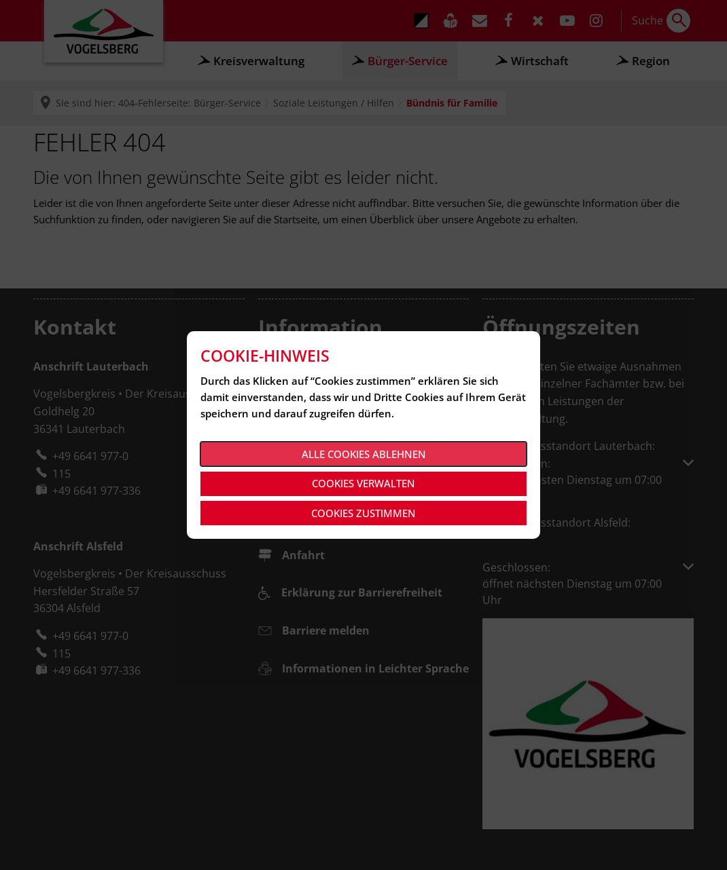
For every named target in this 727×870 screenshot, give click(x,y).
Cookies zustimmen (363, 513)
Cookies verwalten (363, 483)
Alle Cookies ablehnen (364, 454)
